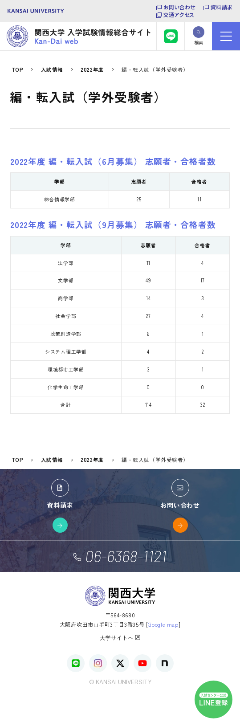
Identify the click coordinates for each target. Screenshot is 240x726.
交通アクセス (178, 15)
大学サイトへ (120, 637)
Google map (163, 624)
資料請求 (221, 7)
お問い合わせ (179, 7)
